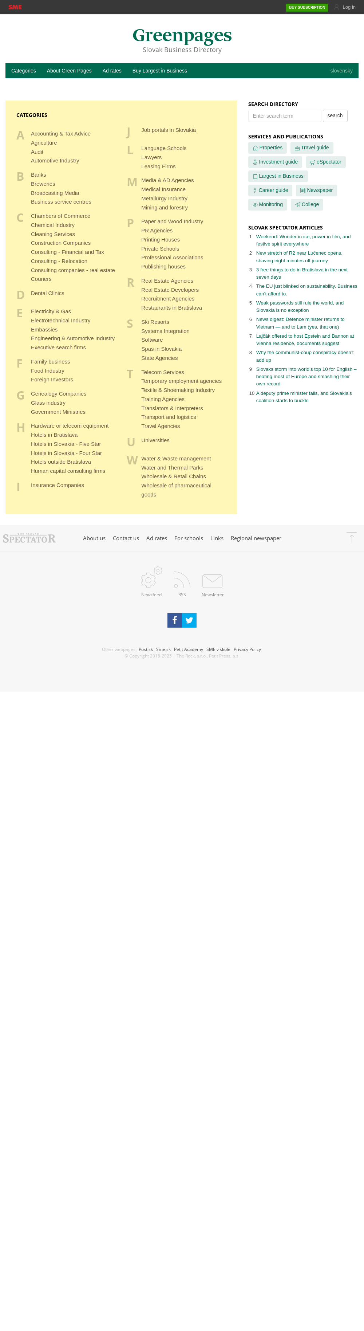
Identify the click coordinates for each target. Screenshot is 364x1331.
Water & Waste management (176, 458)
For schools (188, 538)
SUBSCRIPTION (307, 7)
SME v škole (218, 649)
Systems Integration (165, 331)
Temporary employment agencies (181, 381)
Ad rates (112, 71)
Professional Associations (172, 257)
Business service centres (61, 202)
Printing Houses (160, 239)
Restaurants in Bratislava (171, 308)
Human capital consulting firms (68, 471)
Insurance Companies (57, 485)
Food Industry (47, 371)
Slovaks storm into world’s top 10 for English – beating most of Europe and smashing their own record (306, 376)
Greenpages (182, 36)
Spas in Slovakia (161, 349)
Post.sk (146, 649)
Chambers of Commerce (60, 216)
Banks (38, 175)
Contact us (126, 538)
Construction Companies (61, 243)
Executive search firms (58, 347)
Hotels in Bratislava (54, 435)
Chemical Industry (53, 225)
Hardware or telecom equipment (69, 426)
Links (216, 538)
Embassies (44, 329)
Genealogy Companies (59, 393)
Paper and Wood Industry (172, 221)
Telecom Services (162, 372)
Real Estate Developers (170, 290)
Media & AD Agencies (167, 180)
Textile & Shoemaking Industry (178, 390)
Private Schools (160, 249)
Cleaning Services (53, 234)
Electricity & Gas (51, 311)
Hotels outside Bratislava (61, 462)
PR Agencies (157, 230)
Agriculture (44, 143)
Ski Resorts (155, 322)
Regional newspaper (256, 538)
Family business (50, 361)
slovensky (342, 71)
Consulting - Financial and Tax (67, 252)
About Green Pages (69, 71)
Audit (37, 152)
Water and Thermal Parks (172, 467)
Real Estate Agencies (167, 281)
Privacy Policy (247, 649)
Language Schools (163, 148)
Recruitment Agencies (167, 298)
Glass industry (48, 403)
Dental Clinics (47, 293)
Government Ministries (58, 412)
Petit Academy (188, 649)
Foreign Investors (52, 379)
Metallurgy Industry (164, 198)
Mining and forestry (164, 207)
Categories (23, 71)
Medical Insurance (163, 189)
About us (94, 538)
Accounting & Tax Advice (61, 133)
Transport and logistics (168, 417)
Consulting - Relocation (59, 261)
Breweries (43, 184)
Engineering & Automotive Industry (73, 338)
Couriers (41, 279)
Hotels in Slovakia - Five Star (66, 444)
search (335, 115)
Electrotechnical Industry (60, 320)
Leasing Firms (158, 166)
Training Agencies (163, 399)
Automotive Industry (55, 160)
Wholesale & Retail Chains (173, 476)
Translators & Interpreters (172, 408)
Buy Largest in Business (159, 71)
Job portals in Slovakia (168, 130)
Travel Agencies (160, 426)
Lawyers (151, 157)
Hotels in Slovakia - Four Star (66, 453)
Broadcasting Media (55, 193)
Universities (155, 440)
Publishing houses (163, 266)
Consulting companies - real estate (73, 270)
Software (152, 340)
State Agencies (159, 358)
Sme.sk (163, 649)
